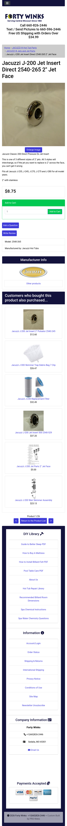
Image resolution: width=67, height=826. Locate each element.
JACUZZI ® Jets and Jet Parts (20, 51)
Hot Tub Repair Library (33, 588)
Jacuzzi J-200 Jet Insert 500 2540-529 (33, 432)
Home (7, 47)
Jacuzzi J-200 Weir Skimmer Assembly (33, 500)
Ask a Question (10, 225)
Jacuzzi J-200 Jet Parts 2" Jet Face (33, 466)
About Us (33, 579)
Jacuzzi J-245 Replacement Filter (33, 399)
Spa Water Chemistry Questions (33, 618)
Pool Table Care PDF (33, 571)
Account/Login (33, 643)
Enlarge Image (33, 149)
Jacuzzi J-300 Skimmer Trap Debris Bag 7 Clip (33, 365)
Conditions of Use (33, 687)
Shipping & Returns (33, 661)
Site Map (33, 696)
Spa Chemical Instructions (33, 609)
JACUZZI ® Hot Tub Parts (24, 47)
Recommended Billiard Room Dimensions (33, 599)
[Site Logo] (33, 16)
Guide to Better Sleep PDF (33, 544)
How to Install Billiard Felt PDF (33, 562)
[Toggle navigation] (7, 3)
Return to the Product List (33, 520)
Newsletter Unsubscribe (33, 705)
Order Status (34, 652)
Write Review (9, 233)
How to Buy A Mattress (34, 553)
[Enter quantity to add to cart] (26, 211)
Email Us (33, 750)
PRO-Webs (35, 819)
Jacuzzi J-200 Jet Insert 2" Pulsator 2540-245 (33, 331)
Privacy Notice (33, 679)
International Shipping (33, 670)
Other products (33, 283)
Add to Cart (54, 211)
